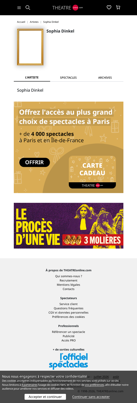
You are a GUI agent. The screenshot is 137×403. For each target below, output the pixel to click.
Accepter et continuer (45, 396)
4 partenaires (29, 385)
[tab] (68, 77)
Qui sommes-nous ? (68, 276)
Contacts (68, 289)
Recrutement (68, 280)
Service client (68, 304)
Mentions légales (68, 285)
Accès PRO (68, 340)
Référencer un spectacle (68, 332)
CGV (51, 312)
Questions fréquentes (68, 308)
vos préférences (94, 385)
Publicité (68, 336)
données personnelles (73, 312)
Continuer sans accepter (91, 396)
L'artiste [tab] (32, 77)
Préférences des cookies (68, 317)
